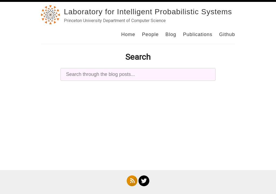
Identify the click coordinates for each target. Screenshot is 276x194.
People (150, 34)
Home (128, 34)
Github (227, 34)
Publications (197, 34)
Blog (170, 34)
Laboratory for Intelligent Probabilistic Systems (148, 12)
